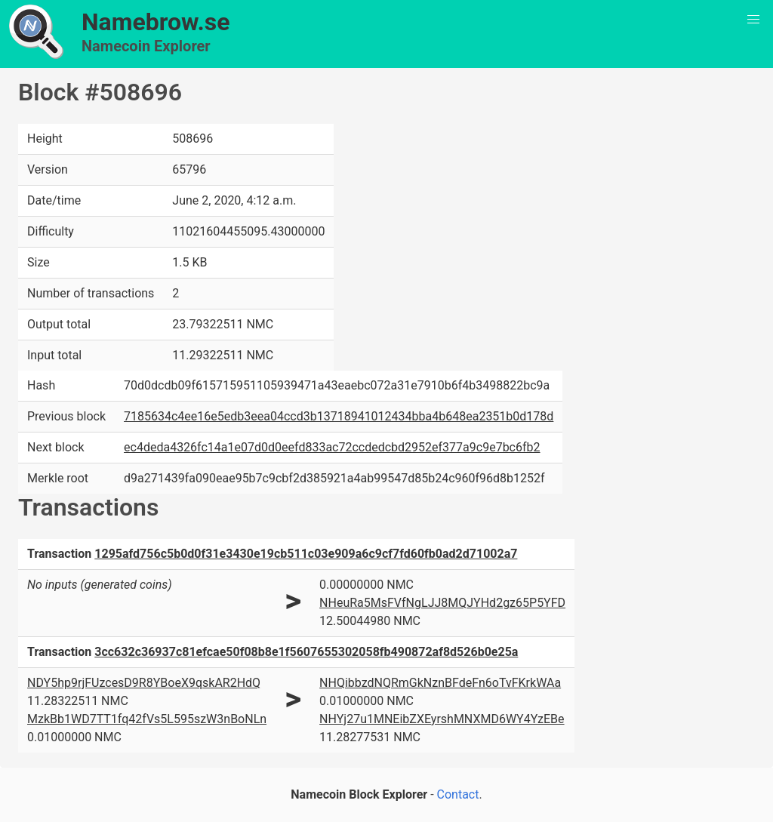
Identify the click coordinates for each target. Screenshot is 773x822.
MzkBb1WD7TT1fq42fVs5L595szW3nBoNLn (146, 719)
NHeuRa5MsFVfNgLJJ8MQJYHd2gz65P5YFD (442, 603)
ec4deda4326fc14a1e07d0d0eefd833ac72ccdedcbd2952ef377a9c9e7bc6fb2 (332, 447)
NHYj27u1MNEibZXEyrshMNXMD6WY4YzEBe (441, 719)
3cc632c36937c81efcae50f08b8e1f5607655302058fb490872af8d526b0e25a (306, 652)
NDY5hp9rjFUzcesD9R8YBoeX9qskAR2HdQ (143, 683)
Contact (458, 794)
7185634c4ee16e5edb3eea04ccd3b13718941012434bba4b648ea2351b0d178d (338, 416)
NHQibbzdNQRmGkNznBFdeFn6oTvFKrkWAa (440, 683)
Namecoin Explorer (146, 46)
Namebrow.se (156, 22)
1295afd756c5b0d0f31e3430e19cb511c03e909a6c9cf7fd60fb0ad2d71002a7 (305, 553)
